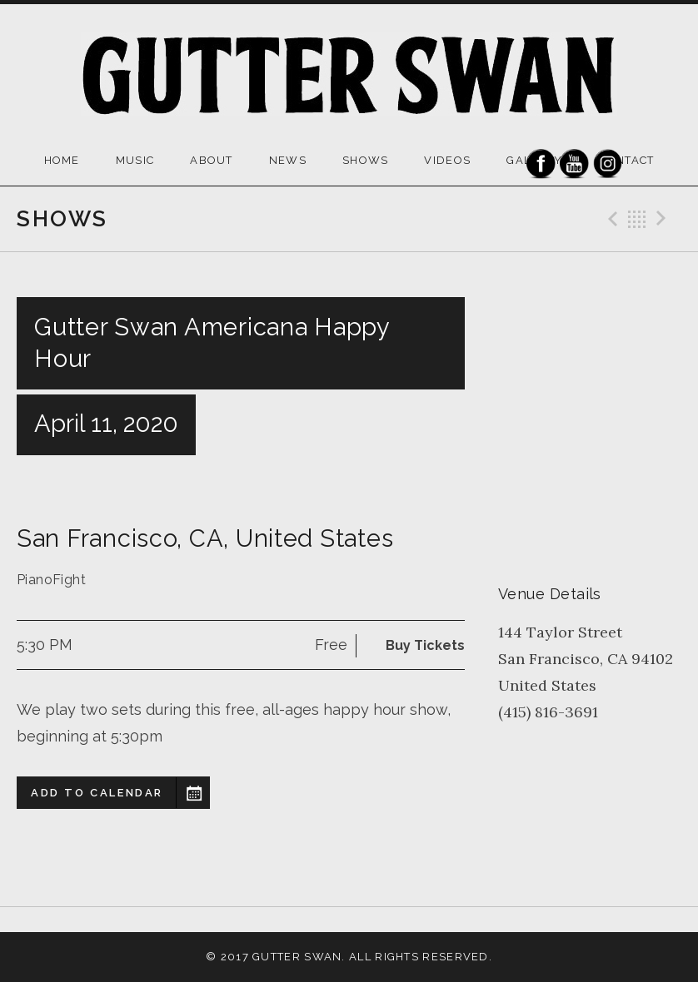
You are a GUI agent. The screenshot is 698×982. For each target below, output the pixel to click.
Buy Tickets (425, 645)
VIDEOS (447, 160)
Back (637, 219)
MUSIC (135, 160)
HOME (62, 160)
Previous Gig (610, 219)
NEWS (288, 160)
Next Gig (664, 219)
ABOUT (211, 160)
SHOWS (365, 160)
